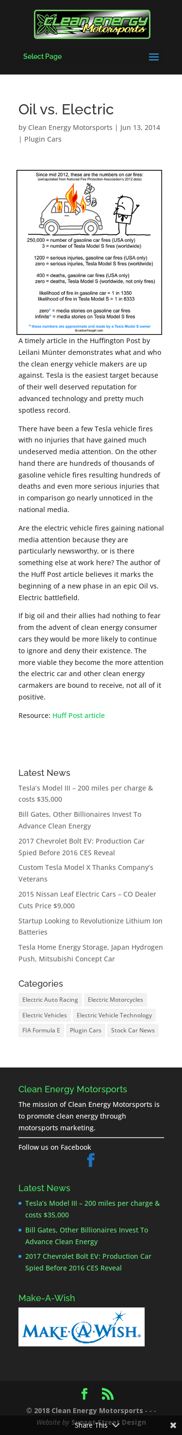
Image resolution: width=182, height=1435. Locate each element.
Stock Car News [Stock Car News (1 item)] (133, 1030)
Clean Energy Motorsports (70, 127)
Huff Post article (78, 715)
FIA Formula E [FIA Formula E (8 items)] (41, 1030)
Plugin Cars (43, 139)
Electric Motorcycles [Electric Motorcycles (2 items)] (115, 999)
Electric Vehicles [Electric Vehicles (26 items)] (44, 1015)
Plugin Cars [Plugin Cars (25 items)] (85, 1030)
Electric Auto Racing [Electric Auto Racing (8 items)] (50, 999)
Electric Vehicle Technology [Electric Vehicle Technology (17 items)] (114, 1015)
